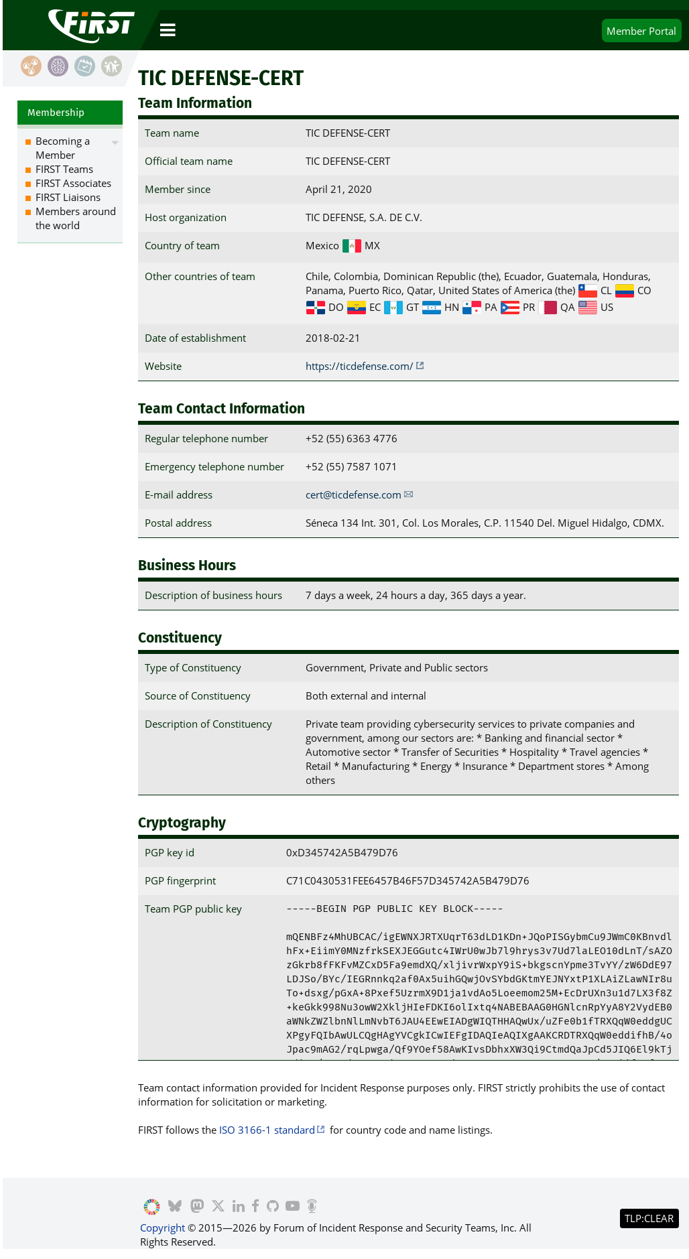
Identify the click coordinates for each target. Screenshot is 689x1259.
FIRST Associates (73, 183)
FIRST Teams (64, 169)
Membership (55, 113)
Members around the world (76, 218)
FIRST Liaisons (68, 197)
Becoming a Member (63, 147)
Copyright (162, 1227)
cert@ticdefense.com (353, 494)
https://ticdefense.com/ (360, 366)
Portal (641, 31)
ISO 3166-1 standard (267, 1129)
